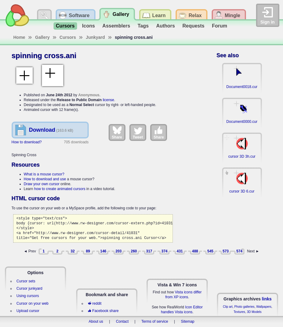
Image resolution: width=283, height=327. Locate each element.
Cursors (65, 25)
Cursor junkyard (30, 288)
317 (149, 251)
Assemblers (116, 25)
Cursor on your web (33, 303)
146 (103, 251)
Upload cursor (28, 311)
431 (180, 251)
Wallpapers (263, 306)
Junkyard (95, 37)
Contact (122, 321)
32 (73, 251)
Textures (239, 312)
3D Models (254, 312)
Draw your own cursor (42, 184)
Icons (88, 25)
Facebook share (103, 311)
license (108, 100)
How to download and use (45, 179)
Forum (219, 25)
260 (134, 251)
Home (19, 37)
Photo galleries (244, 306)
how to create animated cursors (59, 189)
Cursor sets (26, 281)
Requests (193, 25)
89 (88, 251)
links (267, 298)
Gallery (42, 37)
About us (96, 321)
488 (195, 251)
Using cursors (28, 296)
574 (239, 251)
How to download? (27, 142)
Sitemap (187, 321)
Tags (143, 25)
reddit (94, 303)
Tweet (138, 132)
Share (117, 132)
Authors (165, 25)
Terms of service (154, 321)
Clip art (228, 306)
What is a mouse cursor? (44, 174)
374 (164, 251)
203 (118, 251)
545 (210, 251)
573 (225, 251)
